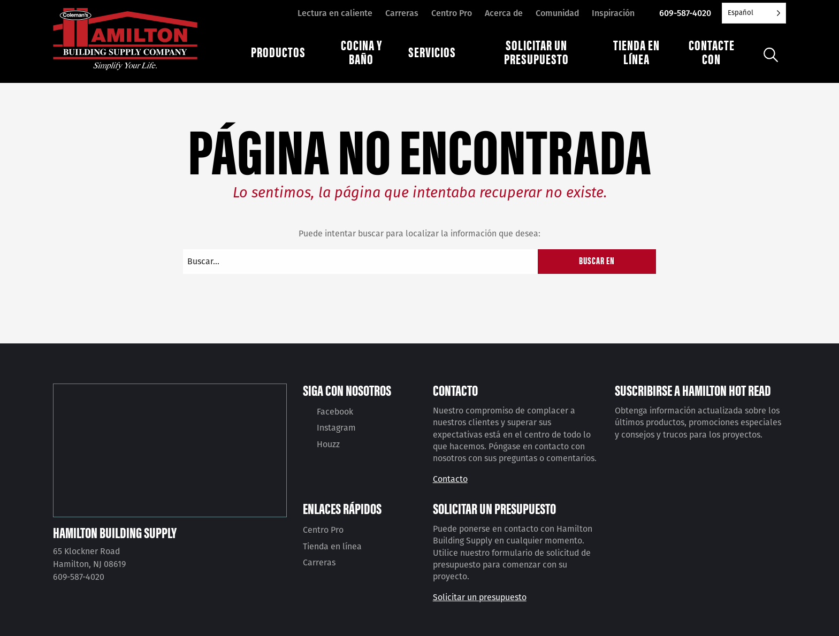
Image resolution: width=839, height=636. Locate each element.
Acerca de (504, 13)
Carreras (401, 13)
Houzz (328, 444)
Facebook (335, 412)
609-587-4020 (685, 13)
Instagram (336, 428)
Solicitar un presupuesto (480, 597)
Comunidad (557, 13)
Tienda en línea (332, 546)
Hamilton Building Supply (115, 532)
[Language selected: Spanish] (754, 13)
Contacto (450, 479)
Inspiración (613, 13)
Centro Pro (451, 13)
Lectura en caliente (335, 13)
